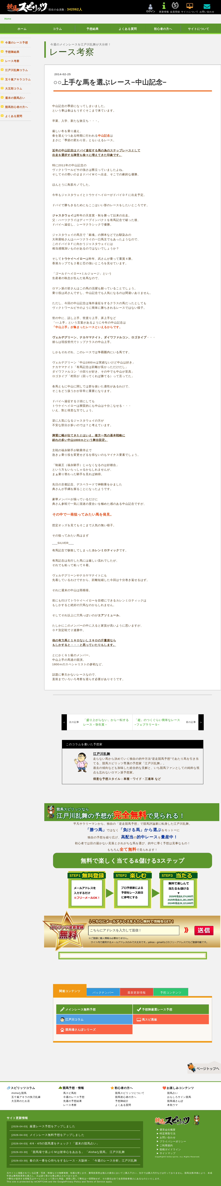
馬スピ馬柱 (70, 1093)
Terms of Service (95, 1181)
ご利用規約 (166, 1145)
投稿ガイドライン (170, 1149)
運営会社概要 (168, 1129)
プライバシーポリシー (173, 1141)
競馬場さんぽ (175, 1101)
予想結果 (92, 28)
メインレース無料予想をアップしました (57, 1134)
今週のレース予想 (74, 1097)
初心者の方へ (163, 28)
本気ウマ (172, 1105)
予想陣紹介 (121, 1101)
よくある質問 (128, 28)
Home (7, 18)
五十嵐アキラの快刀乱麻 (26, 1097)
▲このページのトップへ (203, 1067)
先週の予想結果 (72, 1101)
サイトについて (198, 28)
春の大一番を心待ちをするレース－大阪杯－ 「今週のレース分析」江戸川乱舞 (83, 1160)
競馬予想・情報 (73, 1087)
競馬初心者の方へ (125, 1097)
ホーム (22, 28)
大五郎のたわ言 (20, 1101)
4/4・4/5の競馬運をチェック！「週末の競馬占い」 (65, 1143)
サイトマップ (168, 1153)
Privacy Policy (73, 1181)
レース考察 (70, 1105)
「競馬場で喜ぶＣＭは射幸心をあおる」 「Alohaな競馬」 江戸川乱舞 (77, 1152)
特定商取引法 (168, 1133)
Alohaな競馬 (19, 1093)
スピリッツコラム (23, 1087)
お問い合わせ (168, 1137)
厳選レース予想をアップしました (52, 1126)
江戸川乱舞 (101, 754)
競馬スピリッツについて (129, 1093)
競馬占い (172, 1093)
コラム (57, 28)
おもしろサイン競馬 (179, 1097)
